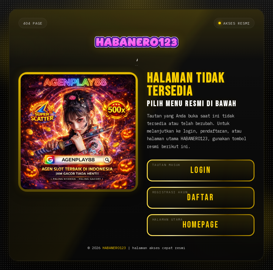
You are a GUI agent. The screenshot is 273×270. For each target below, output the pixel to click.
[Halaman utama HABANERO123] (136, 43)
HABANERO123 (114, 247)
